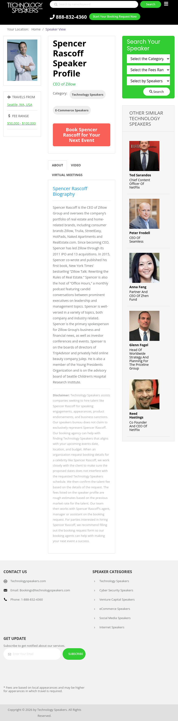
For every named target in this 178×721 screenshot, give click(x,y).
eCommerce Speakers (114, 609)
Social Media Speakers (114, 618)
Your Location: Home (24, 29)
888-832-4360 (68, 17)
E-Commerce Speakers (72, 110)
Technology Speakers (87, 94)
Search (156, 91)
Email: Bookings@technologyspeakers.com (40, 590)
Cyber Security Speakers (116, 590)
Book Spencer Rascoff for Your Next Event (81, 134)
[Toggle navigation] (166, 4)
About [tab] (57, 165)
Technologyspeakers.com (28, 581)
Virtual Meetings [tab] (67, 175)
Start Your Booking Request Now (115, 17)
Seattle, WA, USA (19, 104)
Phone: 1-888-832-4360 (26, 599)
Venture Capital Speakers (117, 599)
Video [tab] (76, 165)
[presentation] (38, 672)
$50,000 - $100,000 (21, 123)
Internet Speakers (111, 627)
